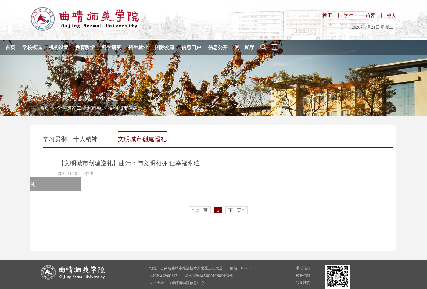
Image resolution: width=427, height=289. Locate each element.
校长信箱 (303, 275)
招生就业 (138, 47)
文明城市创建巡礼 (142, 139)
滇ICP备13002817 (163, 275)
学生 (348, 15)
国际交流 (164, 47)
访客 (370, 15)
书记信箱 (303, 268)
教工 (327, 15)
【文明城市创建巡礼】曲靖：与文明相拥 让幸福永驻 (129, 163)
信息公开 (218, 47)
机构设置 (58, 47)
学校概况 (32, 47)
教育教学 (85, 47)
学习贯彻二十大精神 (79, 108)
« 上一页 (200, 210)
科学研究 (111, 47)
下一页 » (236, 210)
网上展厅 (244, 47)
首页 (10, 47)
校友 (391, 15)
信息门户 (191, 47)
